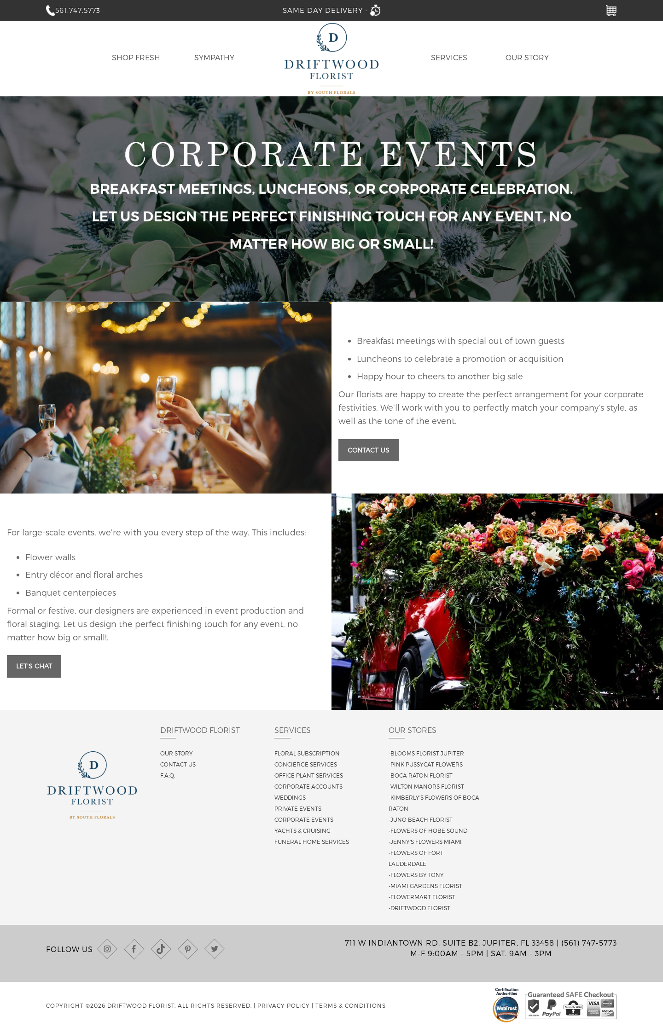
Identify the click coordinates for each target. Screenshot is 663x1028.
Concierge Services (305, 764)
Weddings (290, 797)
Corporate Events (303, 819)
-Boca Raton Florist (421, 775)
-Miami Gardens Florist (425, 886)
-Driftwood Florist (419, 908)
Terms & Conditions (350, 1005)
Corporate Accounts (308, 786)
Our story (176, 753)
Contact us (178, 764)
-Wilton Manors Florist (426, 786)
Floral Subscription (307, 753)
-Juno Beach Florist (421, 819)
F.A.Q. (167, 775)
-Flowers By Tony (416, 874)
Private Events (297, 808)
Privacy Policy (283, 1005)
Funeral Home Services (311, 841)
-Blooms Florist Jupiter (426, 753)
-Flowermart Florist (422, 897)
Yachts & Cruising (302, 830)
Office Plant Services (308, 775)
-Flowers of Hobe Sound (428, 830)
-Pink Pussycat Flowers (426, 764)
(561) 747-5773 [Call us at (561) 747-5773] (589, 942)
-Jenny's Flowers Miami (425, 841)
